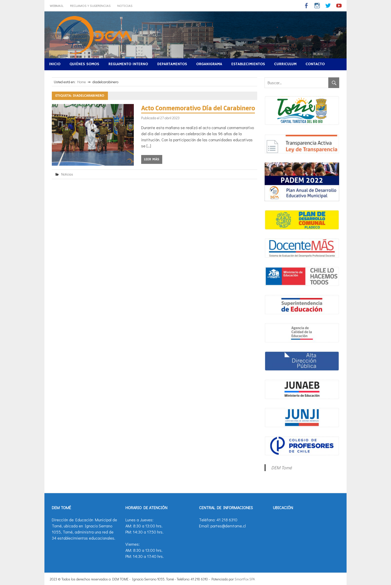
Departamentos (172, 64)
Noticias (125, 5)
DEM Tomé (281, 467)
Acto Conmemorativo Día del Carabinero (198, 108)
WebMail (56, 5)
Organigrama (209, 64)
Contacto (315, 64)
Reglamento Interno (128, 64)
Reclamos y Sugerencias (90, 5)
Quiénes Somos (84, 64)
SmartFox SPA (245, 579)
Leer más (151, 159)
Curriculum (285, 64)
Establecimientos (248, 64)
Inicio (54, 64)
